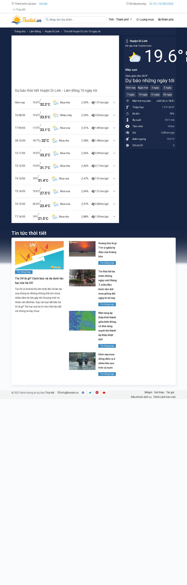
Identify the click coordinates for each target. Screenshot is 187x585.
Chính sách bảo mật (164, 397)
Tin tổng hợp (24, 272)
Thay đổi (19, 9)
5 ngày (167, 87)
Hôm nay (131, 87)
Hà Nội (43, 3)
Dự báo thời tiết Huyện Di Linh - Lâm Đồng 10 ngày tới (56, 90)
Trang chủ (19, 31)
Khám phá (165, 19)
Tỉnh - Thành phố (119, 19)
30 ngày (167, 94)
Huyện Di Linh (52, 31)
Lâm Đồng (35, 31)
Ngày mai (143, 87)
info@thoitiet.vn (68, 392)
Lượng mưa (145, 19)
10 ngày (143, 94)
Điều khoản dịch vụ (141, 397)
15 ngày (155, 94)
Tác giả (170, 392)
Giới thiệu (159, 392)
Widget (148, 392)
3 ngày (155, 87)
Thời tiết (49, 392)
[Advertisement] (65, 60)
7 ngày (130, 94)
